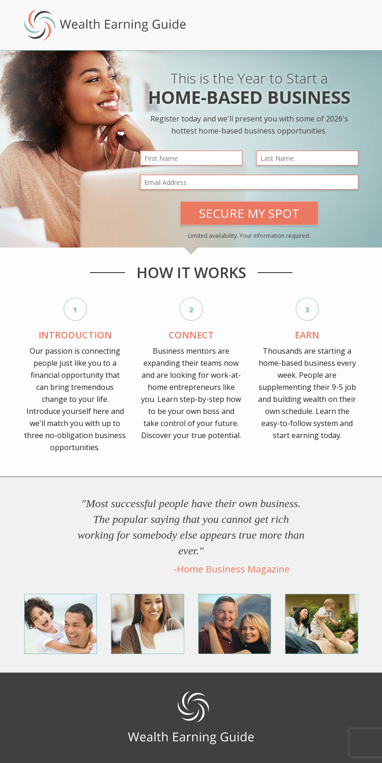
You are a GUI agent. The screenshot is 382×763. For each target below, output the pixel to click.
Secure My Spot (249, 213)
